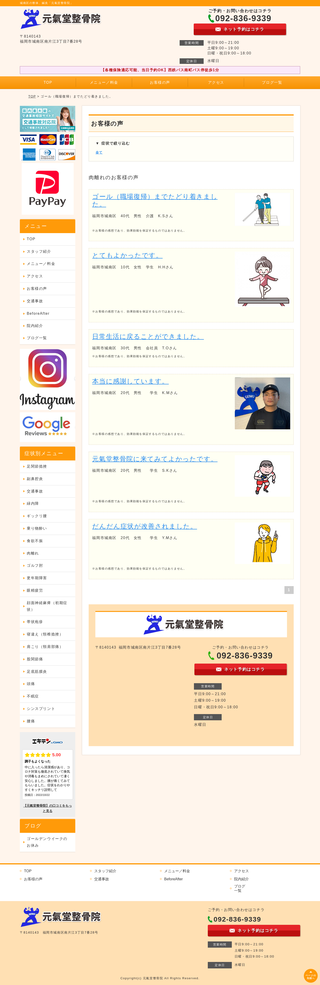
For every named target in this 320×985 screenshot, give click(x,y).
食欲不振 (35, 541)
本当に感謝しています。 (130, 381)
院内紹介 (35, 326)
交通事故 (35, 301)
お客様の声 (160, 82)
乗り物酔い (37, 528)
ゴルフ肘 (35, 565)
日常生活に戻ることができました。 (148, 336)
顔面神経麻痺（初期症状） (47, 606)
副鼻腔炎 (35, 479)
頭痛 (31, 684)
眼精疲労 (35, 590)
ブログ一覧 (272, 82)
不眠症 (33, 696)
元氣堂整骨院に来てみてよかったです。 (154, 459)
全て (99, 152)
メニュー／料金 (104, 82)
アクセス (216, 82)
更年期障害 (37, 578)
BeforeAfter (38, 313)
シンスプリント (41, 709)
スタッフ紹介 (39, 251)
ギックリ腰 (37, 516)
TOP (48, 82)
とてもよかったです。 (127, 255)
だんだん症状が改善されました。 (144, 526)
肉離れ (33, 553)
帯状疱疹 (35, 622)
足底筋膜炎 (37, 671)
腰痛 (31, 721)
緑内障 (33, 503)
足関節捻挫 (37, 466)
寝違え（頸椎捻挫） (45, 634)
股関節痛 (35, 659)
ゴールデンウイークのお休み (47, 842)
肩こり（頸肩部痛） (45, 647)
